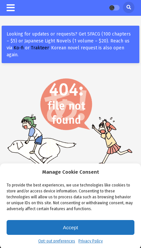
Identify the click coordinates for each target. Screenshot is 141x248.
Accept (70, 229)
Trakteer (40, 48)
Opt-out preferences (56, 243)
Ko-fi (19, 48)
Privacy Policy (90, 243)
